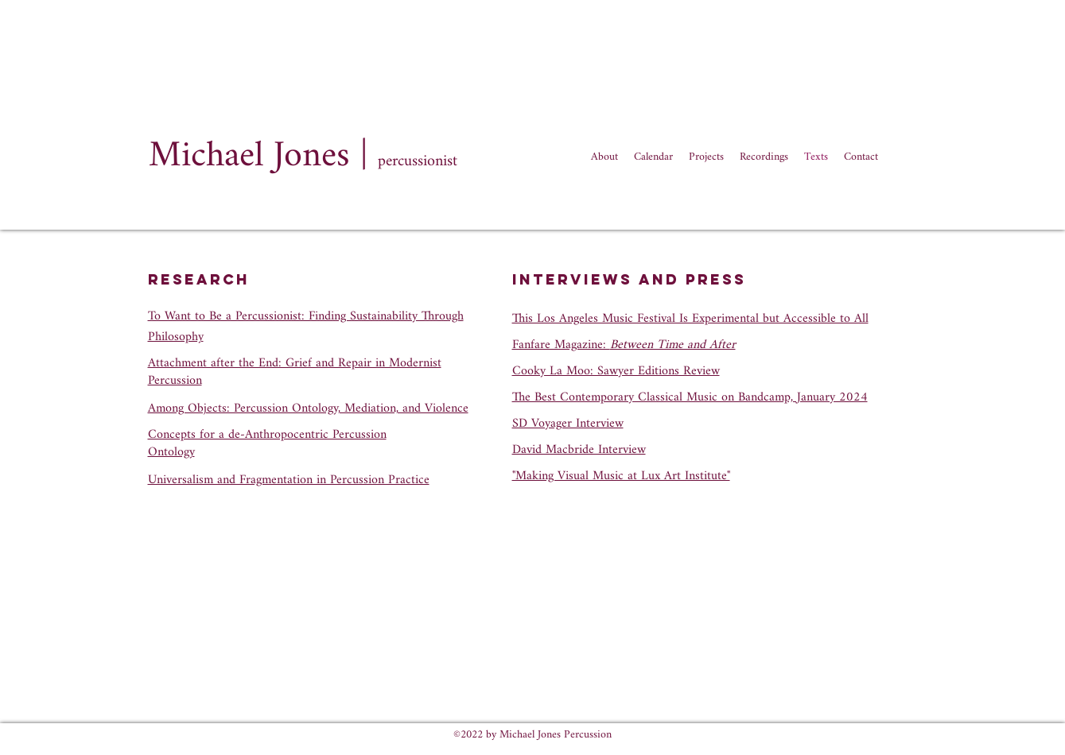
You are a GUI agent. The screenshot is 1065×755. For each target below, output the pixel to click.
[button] (764, 157)
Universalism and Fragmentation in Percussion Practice (288, 480)
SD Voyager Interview (568, 424)
